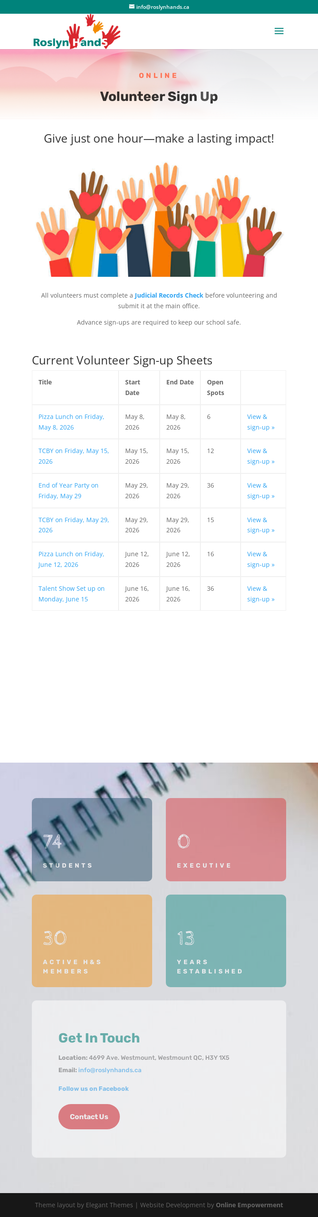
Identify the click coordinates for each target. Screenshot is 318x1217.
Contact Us (89, 1116)
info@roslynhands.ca (110, 1070)
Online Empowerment (249, 1205)
